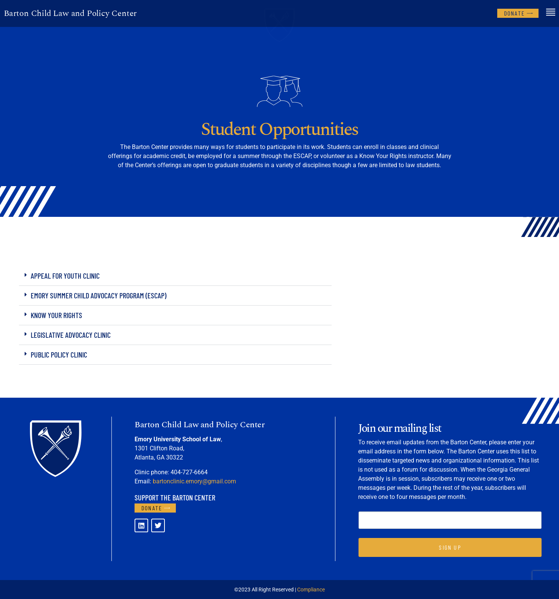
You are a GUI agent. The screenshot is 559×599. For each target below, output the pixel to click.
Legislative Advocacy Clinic (71, 334)
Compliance (311, 589)
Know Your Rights (56, 315)
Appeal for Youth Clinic (65, 275)
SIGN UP (450, 547)
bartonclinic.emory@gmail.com (194, 481)
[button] (175, 276)
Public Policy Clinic (59, 354)
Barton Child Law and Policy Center (70, 13)
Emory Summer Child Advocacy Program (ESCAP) (98, 295)
